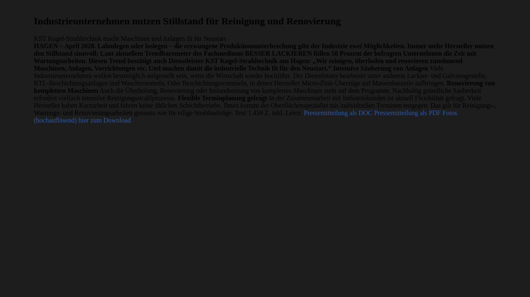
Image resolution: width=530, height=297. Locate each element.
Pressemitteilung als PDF (407, 112)
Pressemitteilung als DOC (338, 112)
